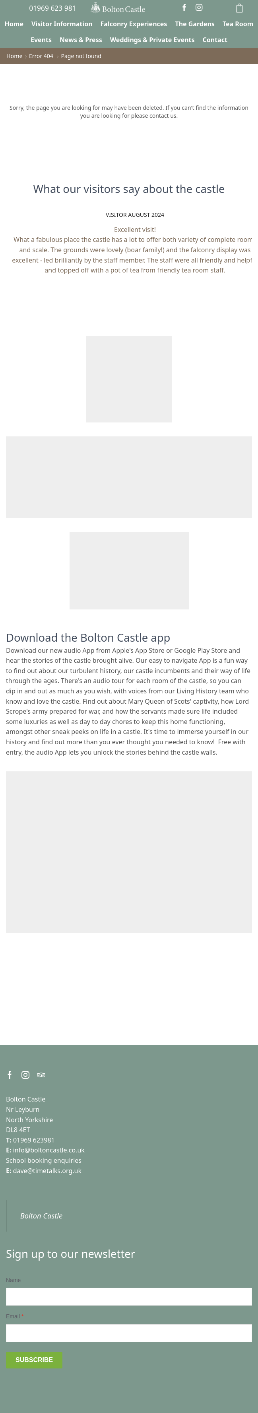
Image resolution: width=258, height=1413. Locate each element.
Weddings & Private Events (152, 39)
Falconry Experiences (134, 23)
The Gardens (194, 23)
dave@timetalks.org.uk (47, 1170)
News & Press (81, 39)
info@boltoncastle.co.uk (49, 1150)
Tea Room (238, 23)
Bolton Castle (41, 1215)
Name (13, 1280)
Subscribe (34, 1359)
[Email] (129, 1333)
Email (14, 1316)
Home (14, 23)
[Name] (129, 1297)
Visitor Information (62, 23)
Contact (215, 39)
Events (41, 39)
